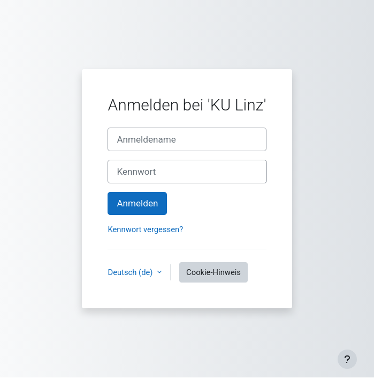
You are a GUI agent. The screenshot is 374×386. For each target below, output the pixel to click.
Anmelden (137, 203)
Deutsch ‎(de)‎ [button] (131, 272)
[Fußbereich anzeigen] (347, 359)
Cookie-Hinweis (213, 272)
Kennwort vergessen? (145, 229)
